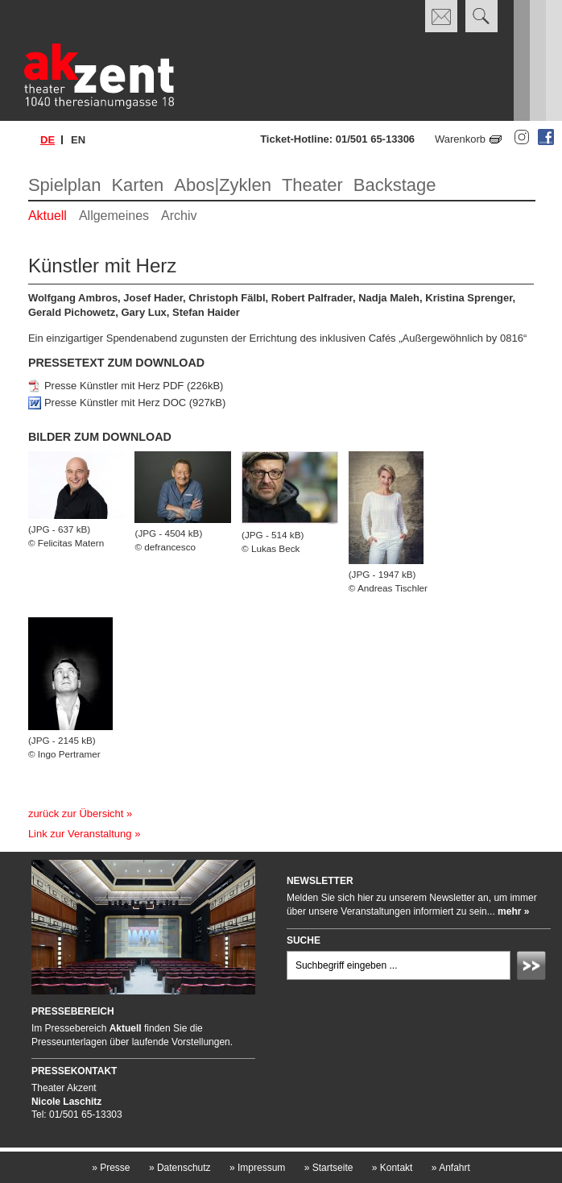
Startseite (328, 1167)
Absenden (534, 968)
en (78, 140)
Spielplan (64, 185)
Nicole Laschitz (66, 1101)
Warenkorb (460, 139)
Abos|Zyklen (222, 185)
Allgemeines (114, 215)
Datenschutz (180, 1167)
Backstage (394, 185)
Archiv (178, 215)
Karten (137, 185)
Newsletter (320, 880)
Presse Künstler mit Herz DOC (115, 402)
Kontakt (392, 1167)
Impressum (257, 1167)
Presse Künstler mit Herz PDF (114, 386)
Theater (312, 185)
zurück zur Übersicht (75, 813)
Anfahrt (451, 1167)
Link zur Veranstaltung (80, 834)
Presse (111, 1167)
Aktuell (47, 215)
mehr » (513, 911)
